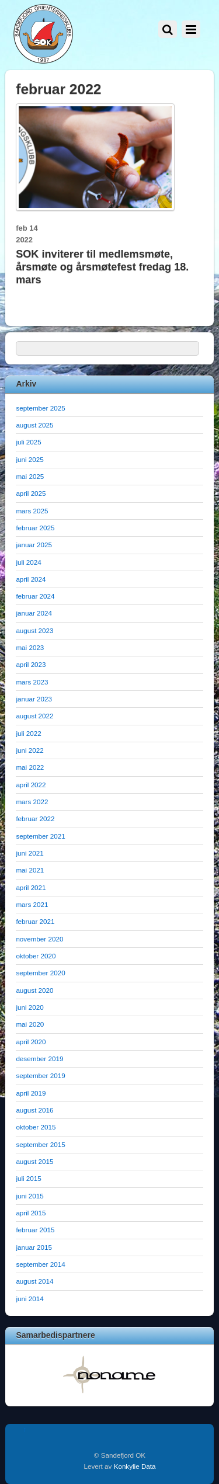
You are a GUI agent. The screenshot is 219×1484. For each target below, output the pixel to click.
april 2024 (31, 579)
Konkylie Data (135, 1466)
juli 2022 (28, 733)
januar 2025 (34, 544)
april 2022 (31, 784)
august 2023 (34, 630)
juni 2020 (29, 1007)
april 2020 (31, 1041)
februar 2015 (35, 1229)
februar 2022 (35, 818)
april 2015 (31, 1213)
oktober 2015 (35, 1127)
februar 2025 (35, 527)
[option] (109, 1374)
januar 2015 (34, 1247)
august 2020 (34, 990)
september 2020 (40, 972)
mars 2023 (32, 682)
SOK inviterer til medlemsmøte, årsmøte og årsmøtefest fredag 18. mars (102, 267)
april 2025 (31, 493)
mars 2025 (32, 511)
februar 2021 (35, 921)
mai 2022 (30, 767)
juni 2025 (29, 459)
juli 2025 (28, 442)
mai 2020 (30, 1024)
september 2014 (40, 1264)
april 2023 (31, 664)
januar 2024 (34, 613)
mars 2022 (32, 801)
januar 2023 (34, 699)
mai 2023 (30, 647)
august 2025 (34, 425)
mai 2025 (30, 476)
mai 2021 (30, 870)
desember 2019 (39, 1058)
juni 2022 (29, 750)
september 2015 (40, 1144)
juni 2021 (29, 853)
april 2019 (31, 1093)
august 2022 (34, 716)
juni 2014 (29, 1298)
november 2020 (39, 939)
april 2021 (31, 887)
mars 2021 (32, 904)
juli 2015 (28, 1178)
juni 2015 (29, 1196)
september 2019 (40, 1075)
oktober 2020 (35, 956)
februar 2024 (35, 596)
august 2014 (34, 1281)
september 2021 (40, 836)
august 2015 (34, 1161)
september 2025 (40, 408)
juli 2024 (28, 562)
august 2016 (34, 1110)
